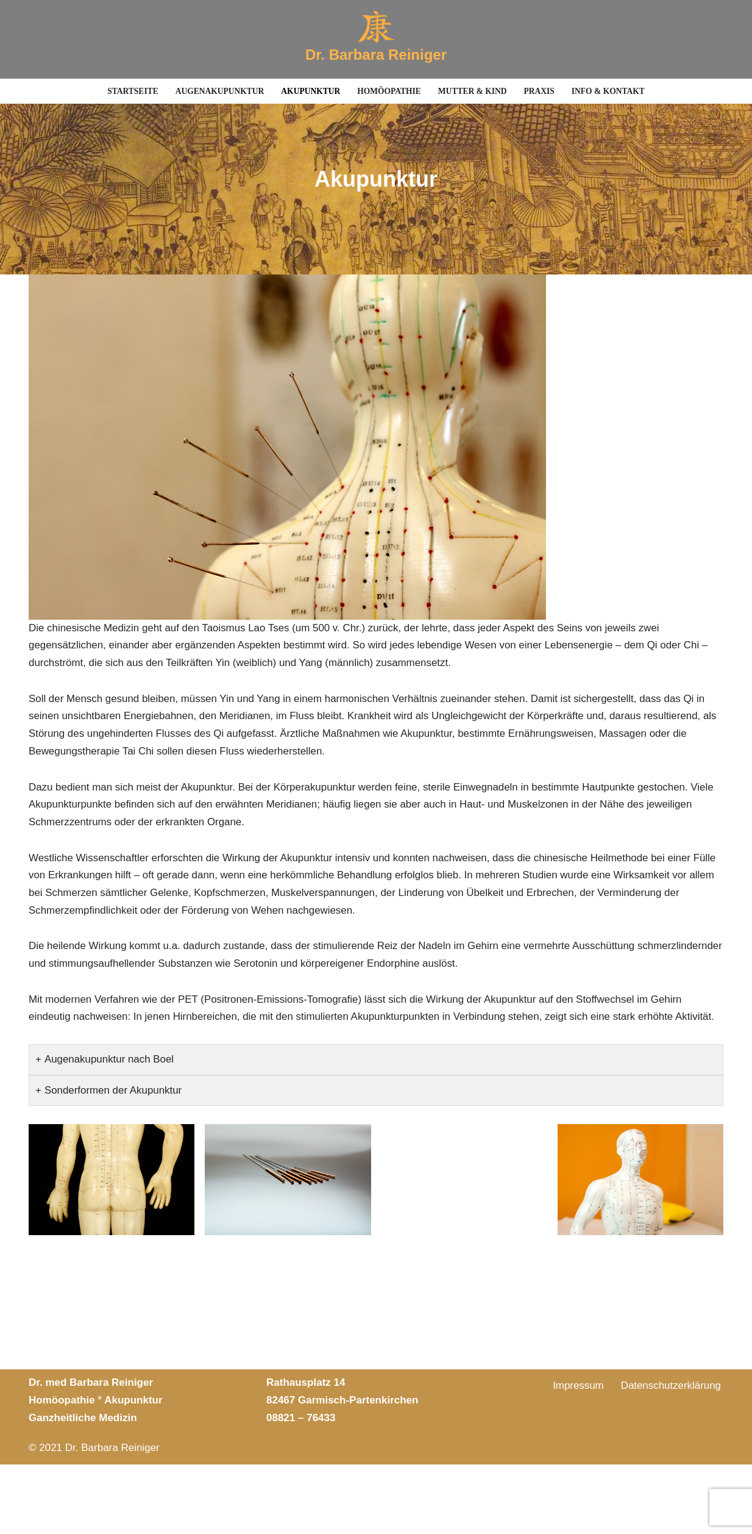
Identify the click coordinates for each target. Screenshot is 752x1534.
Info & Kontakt (609, 91)
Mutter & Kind (472, 91)
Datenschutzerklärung (670, 1455)
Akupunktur (310, 91)
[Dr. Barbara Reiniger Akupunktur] (376, 39)
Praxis (540, 91)
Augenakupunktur (219, 91)
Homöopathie (389, 91)
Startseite (131, 91)
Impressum (577, 1455)
